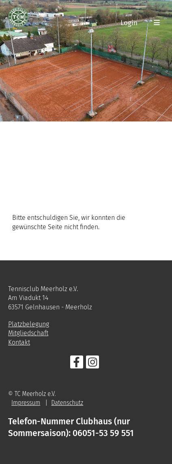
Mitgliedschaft (28, 333)
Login (129, 23)
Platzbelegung (28, 324)
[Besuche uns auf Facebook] (76, 364)
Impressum (25, 403)
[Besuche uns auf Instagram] (92, 364)
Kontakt (19, 342)
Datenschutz (67, 403)
